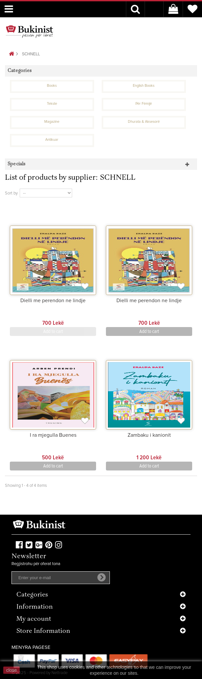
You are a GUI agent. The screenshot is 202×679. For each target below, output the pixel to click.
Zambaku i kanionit (149, 435)
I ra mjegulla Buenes (53, 435)
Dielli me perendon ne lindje (53, 300)
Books (52, 85)
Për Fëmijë (143, 103)
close (11, 670)
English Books (143, 85)
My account (33, 619)
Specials (17, 164)
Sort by (11, 193)
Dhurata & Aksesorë (144, 121)
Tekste (52, 103)
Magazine (51, 121)
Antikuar (51, 139)
